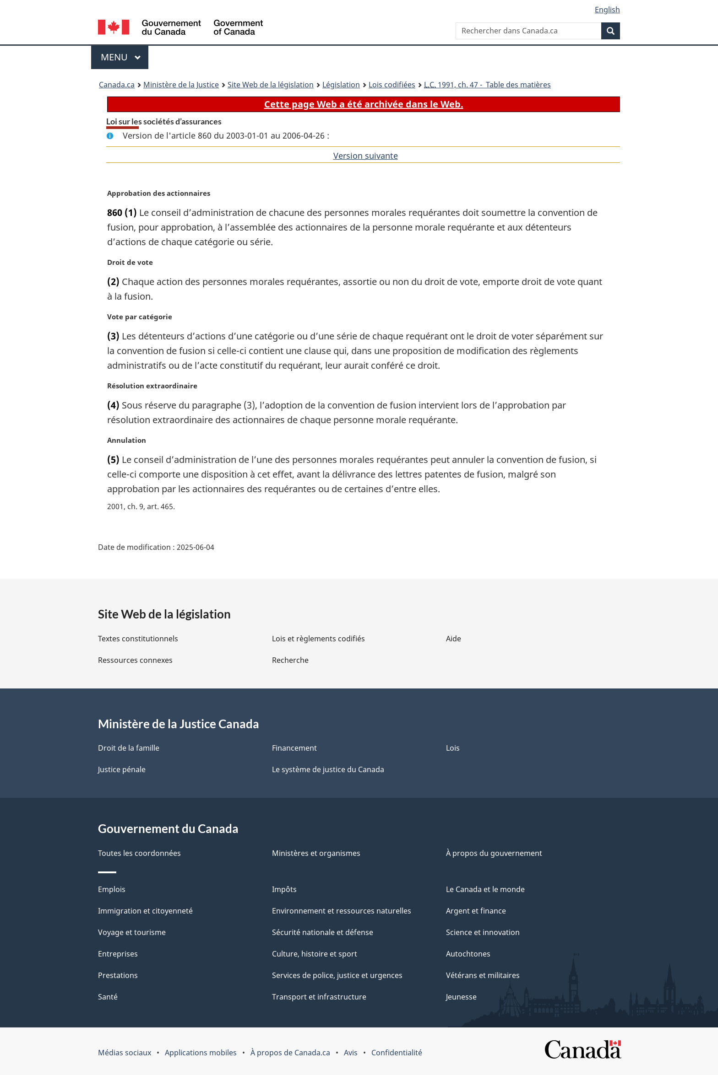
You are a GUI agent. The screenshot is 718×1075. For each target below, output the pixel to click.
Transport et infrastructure (319, 997)
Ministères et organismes (316, 853)
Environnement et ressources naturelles (341, 911)
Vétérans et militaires (483, 975)
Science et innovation (483, 932)
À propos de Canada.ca (290, 1053)
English (607, 10)
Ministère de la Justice (181, 85)
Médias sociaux (124, 1053)
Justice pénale (122, 769)
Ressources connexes (135, 660)
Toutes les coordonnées (139, 853)
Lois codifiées (392, 85)
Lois (453, 748)
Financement (294, 748)
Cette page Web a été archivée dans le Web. (363, 104)
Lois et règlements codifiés (318, 639)
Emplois (111, 889)
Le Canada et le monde (485, 889)
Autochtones (468, 954)
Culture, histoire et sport (314, 954)
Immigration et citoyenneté (145, 911)
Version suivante (365, 155)
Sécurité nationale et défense (322, 932)
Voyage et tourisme (132, 932)
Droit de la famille (128, 748)
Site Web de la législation (271, 85)
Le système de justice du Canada (328, 769)
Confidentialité (396, 1053)
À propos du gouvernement (494, 853)
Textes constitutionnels (138, 639)
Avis (351, 1053)
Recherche (290, 660)
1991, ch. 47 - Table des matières (487, 85)
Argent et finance (476, 911)
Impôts (284, 889)
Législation (341, 85)
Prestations (118, 975)
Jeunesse (461, 997)
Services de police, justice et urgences (337, 975)
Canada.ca (117, 85)
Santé (108, 997)
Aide (453, 639)
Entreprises (118, 954)
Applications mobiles (201, 1053)
